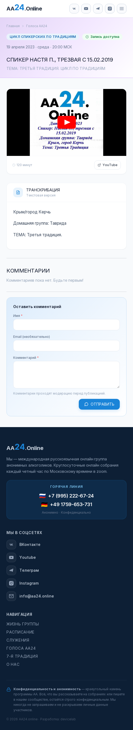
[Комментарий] (66, 374)
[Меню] (122, 8)
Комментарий (26, 358)
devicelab (68, 719)
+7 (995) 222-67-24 (71, 496)
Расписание (20, 632)
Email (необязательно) (31, 337)
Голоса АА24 (36, 26)
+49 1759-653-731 (71, 504)
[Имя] (66, 324)
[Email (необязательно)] (66, 345)
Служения (17, 640)
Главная (13, 26)
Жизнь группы (22, 624)
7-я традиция (22, 656)
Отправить (99, 404)
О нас (12, 664)
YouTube (107, 165)
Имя (18, 316)
